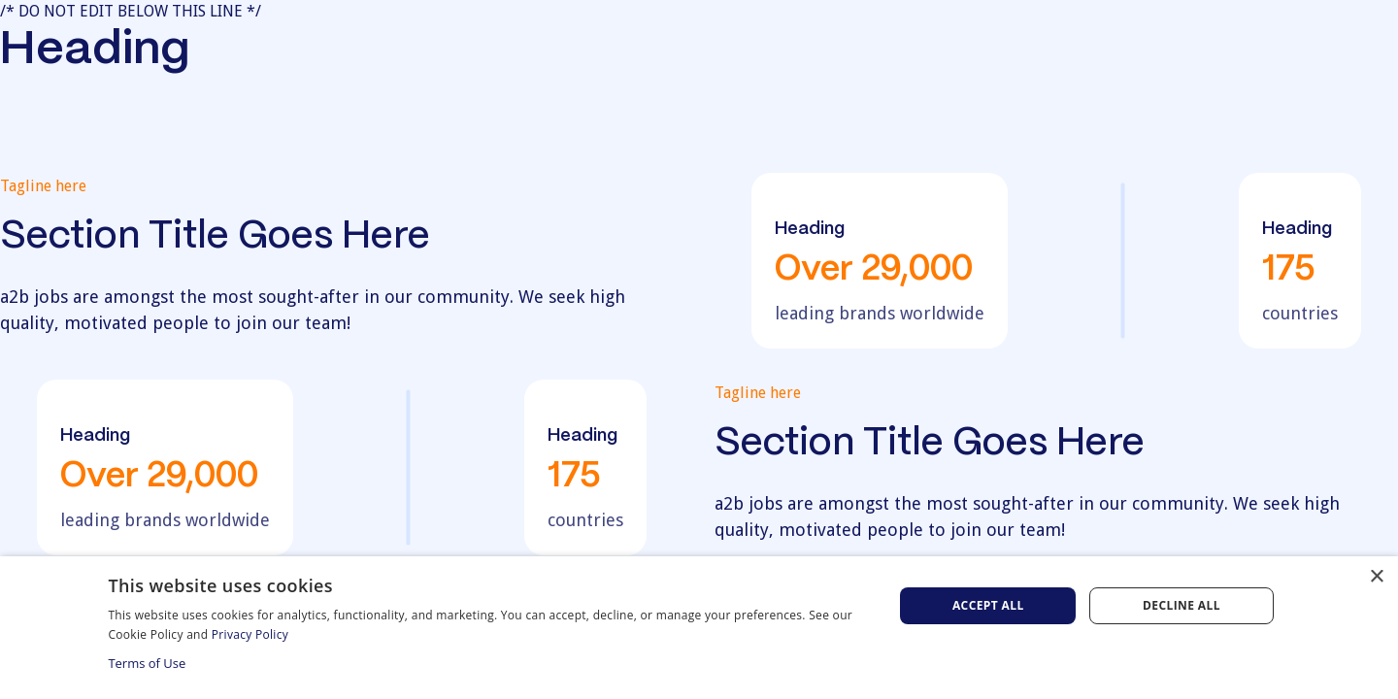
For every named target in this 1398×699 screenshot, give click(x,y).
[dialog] (699, 627)
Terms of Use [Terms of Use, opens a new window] (146, 663)
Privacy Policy (250, 634)
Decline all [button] (1181, 605)
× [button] (1376, 577)
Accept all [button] (988, 605)
